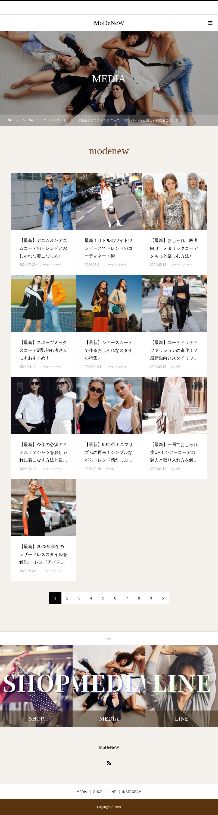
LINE (112, 792)
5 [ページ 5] (103, 598)
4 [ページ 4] (91, 598)
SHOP (97, 792)
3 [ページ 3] (79, 598)
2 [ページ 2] (67, 598)
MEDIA (82, 792)
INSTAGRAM (131, 792)
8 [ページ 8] (139, 598)
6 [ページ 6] (115, 598)
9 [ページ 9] (151, 598)
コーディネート (50, 265)
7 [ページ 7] (127, 598)
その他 (175, 367)
